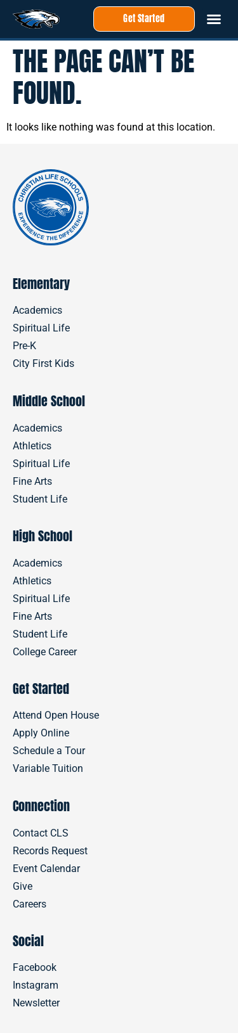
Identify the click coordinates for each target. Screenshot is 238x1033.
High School (42, 536)
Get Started (41, 688)
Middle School (49, 401)
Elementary (41, 283)
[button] (213, 19)
